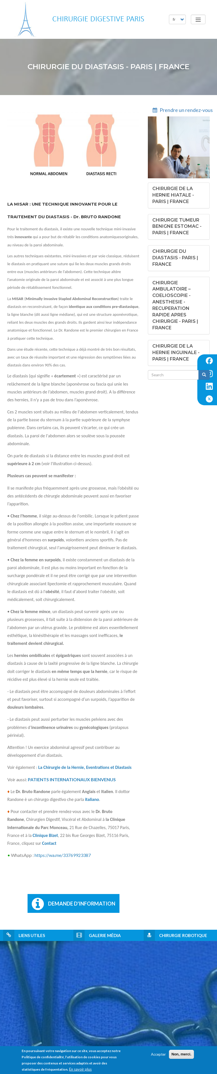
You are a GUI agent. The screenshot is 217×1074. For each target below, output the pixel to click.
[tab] (178, 195)
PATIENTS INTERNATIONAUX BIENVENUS (72, 779)
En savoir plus (80, 1069)
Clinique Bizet (45, 835)
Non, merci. (181, 1054)
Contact (49, 843)
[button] (173, 195)
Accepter (158, 1054)
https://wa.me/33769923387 (63, 855)
